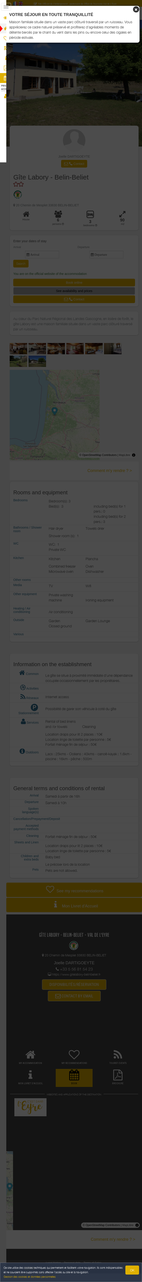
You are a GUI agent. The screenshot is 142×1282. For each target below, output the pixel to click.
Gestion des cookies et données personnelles (30, 1276)
